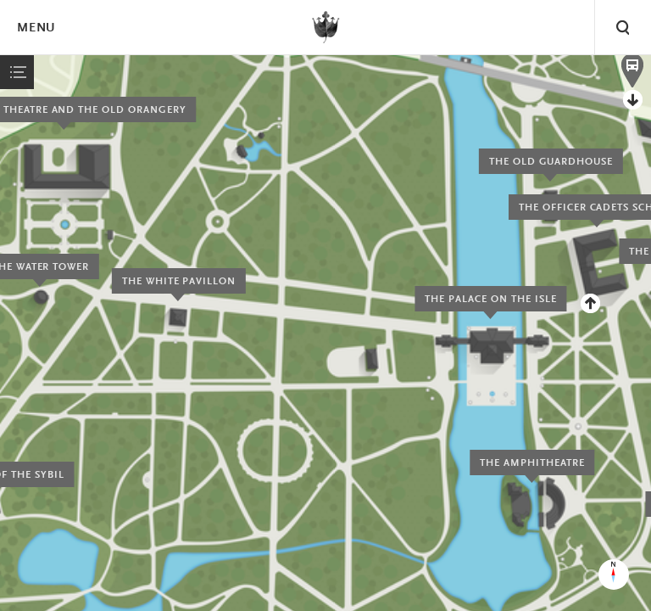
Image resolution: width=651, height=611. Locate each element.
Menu (35, 28)
